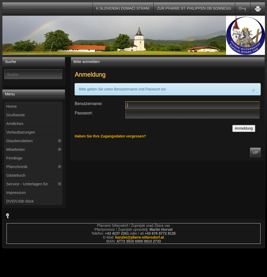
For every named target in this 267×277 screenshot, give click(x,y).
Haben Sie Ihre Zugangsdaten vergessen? (110, 136)
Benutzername (88, 103)
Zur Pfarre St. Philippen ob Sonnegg (194, 8)
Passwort (83, 113)
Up (255, 152)
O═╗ (243, 8)
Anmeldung (244, 128)
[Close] (253, 90)
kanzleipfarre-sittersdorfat (139, 237)
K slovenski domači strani (123, 8)
